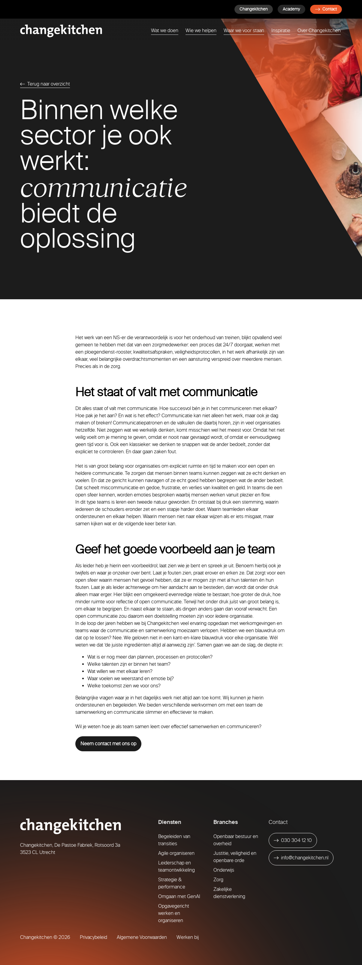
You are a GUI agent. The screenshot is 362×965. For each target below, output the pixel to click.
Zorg (218, 879)
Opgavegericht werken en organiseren (173, 913)
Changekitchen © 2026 (45, 937)
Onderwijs (223, 870)
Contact (326, 9)
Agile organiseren (176, 853)
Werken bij (187, 937)
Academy (291, 9)
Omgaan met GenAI (179, 896)
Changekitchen (254, 9)
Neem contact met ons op (108, 743)
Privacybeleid (93, 937)
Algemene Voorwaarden (142, 937)
